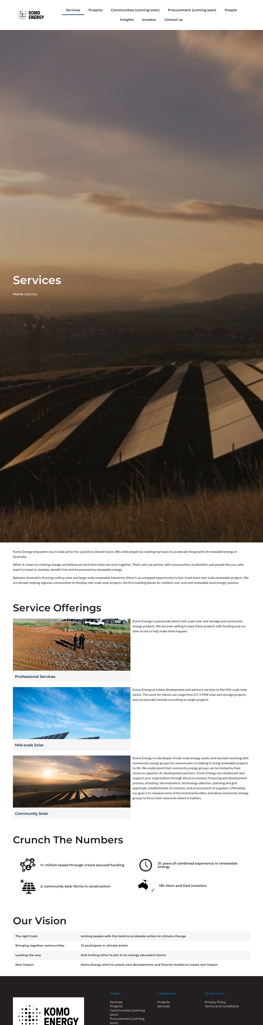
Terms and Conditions (222, 1006)
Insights (127, 20)
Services (73, 10)
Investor (149, 20)
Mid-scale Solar (29, 745)
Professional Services (35, 676)
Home (18, 294)
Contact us (173, 20)
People (231, 10)
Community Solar (31, 813)
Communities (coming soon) (135, 10)
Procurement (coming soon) (192, 10)
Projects (95, 10)
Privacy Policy (215, 1002)
